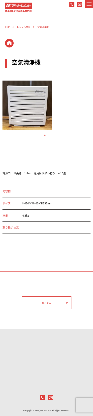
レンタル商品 (23, 27)
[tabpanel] (46, 105)
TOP (7, 27)
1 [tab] (46, 135)
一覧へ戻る (45, 303)
